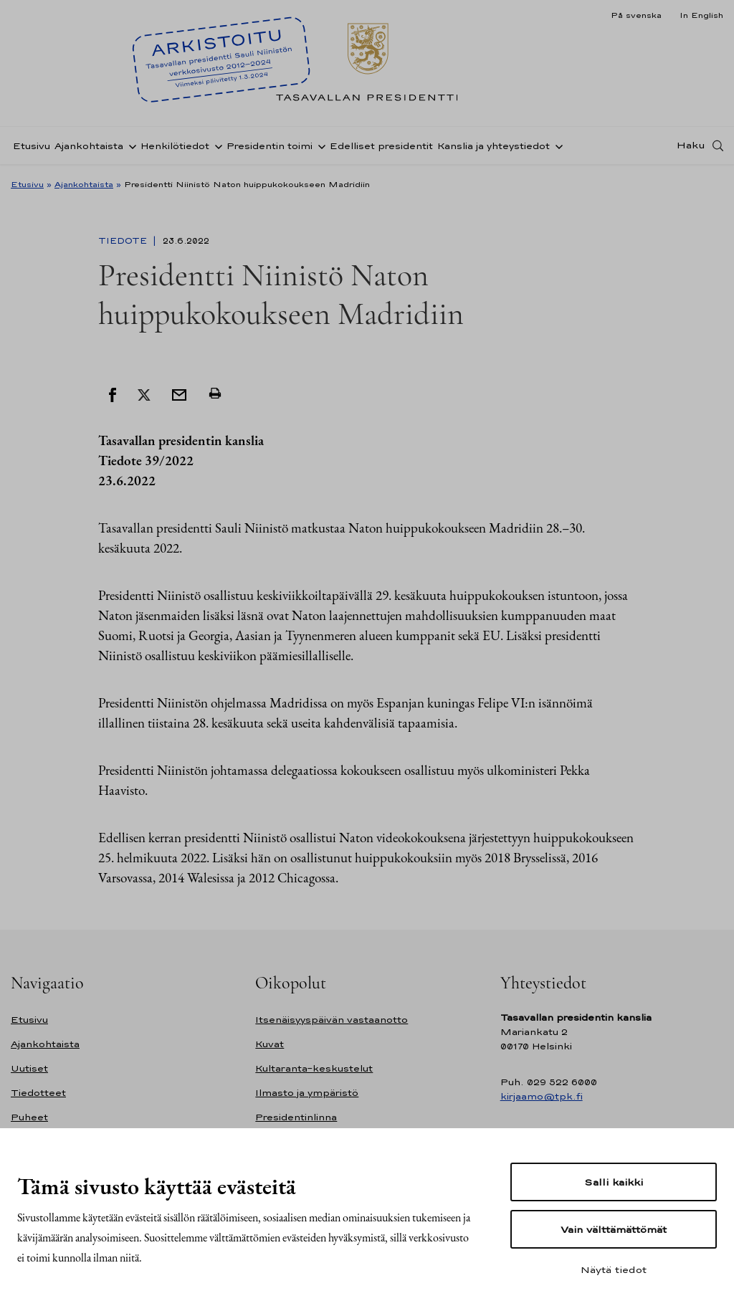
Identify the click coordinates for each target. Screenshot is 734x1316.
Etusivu (31, 146)
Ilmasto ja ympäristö (306, 1093)
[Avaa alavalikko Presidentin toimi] (319, 145)
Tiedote (124, 241)
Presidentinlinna (296, 1117)
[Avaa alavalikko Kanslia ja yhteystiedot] (556, 145)
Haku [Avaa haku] (691, 145)
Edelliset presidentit (381, 146)
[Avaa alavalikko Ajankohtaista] (129, 145)
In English (701, 15)
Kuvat (269, 1044)
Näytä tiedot (614, 1269)
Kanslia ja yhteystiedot (493, 146)
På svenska (636, 15)
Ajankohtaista (88, 146)
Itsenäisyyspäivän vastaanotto (331, 1020)
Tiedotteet (38, 1093)
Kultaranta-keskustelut (314, 1068)
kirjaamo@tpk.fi (541, 1096)
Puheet (29, 1117)
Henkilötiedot (174, 146)
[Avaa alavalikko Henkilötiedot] (215, 145)
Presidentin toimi (270, 146)
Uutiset (29, 1068)
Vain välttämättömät (614, 1229)
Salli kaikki (613, 1182)
